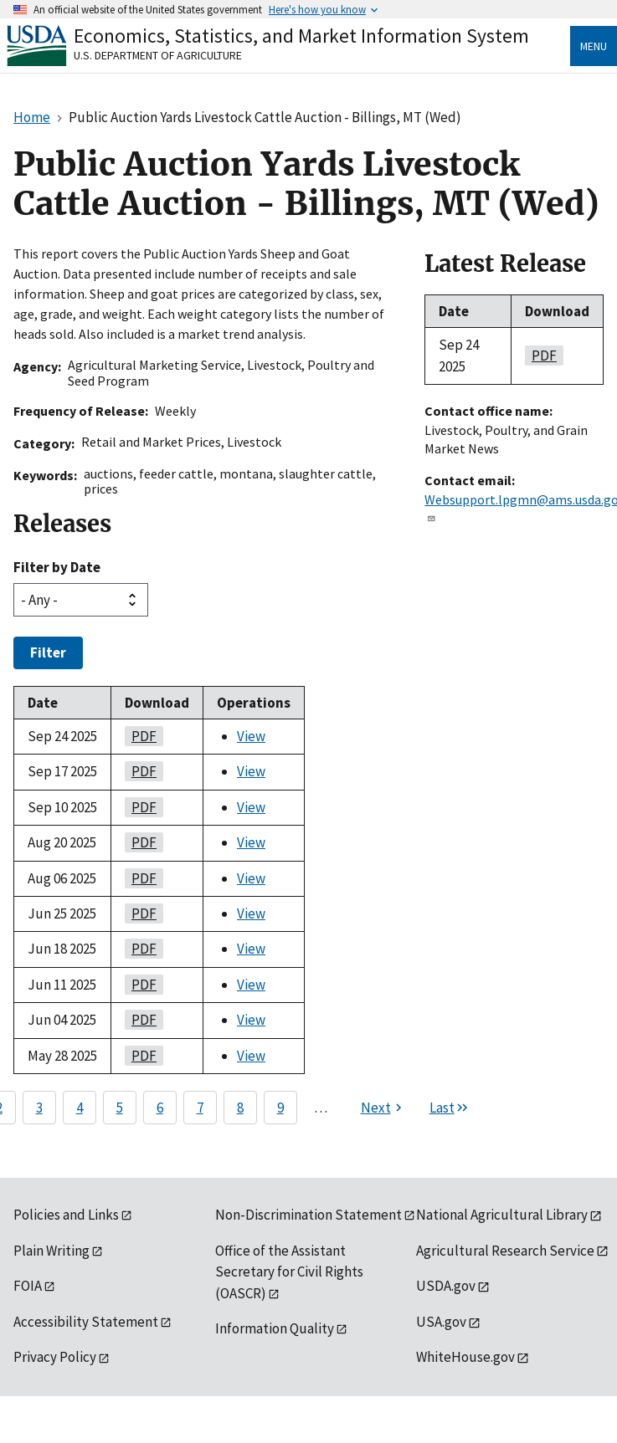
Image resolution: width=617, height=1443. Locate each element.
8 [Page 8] (240, 1107)
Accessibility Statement (85, 1322)
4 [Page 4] (79, 1107)
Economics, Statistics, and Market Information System (301, 35)
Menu (593, 46)
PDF (141, 736)
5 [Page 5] (119, 1107)
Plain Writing (51, 1250)
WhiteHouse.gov (465, 1357)
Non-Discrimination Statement (308, 1214)
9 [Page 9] (280, 1107)
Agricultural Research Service (505, 1250)
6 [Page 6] (160, 1107)
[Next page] (383, 1107)
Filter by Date (56, 567)
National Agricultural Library (502, 1214)
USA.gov (441, 1322)
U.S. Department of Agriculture (158, 55)
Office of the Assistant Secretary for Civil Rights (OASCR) (289, 1271)
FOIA (27, 1286)
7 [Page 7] (200, 1107)
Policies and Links (66, 1214)
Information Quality (274, 1328)
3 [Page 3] (39, 1107)
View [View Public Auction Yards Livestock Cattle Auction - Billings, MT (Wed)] (251, 736)
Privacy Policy (54, 1357)
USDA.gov (446, 1286)
